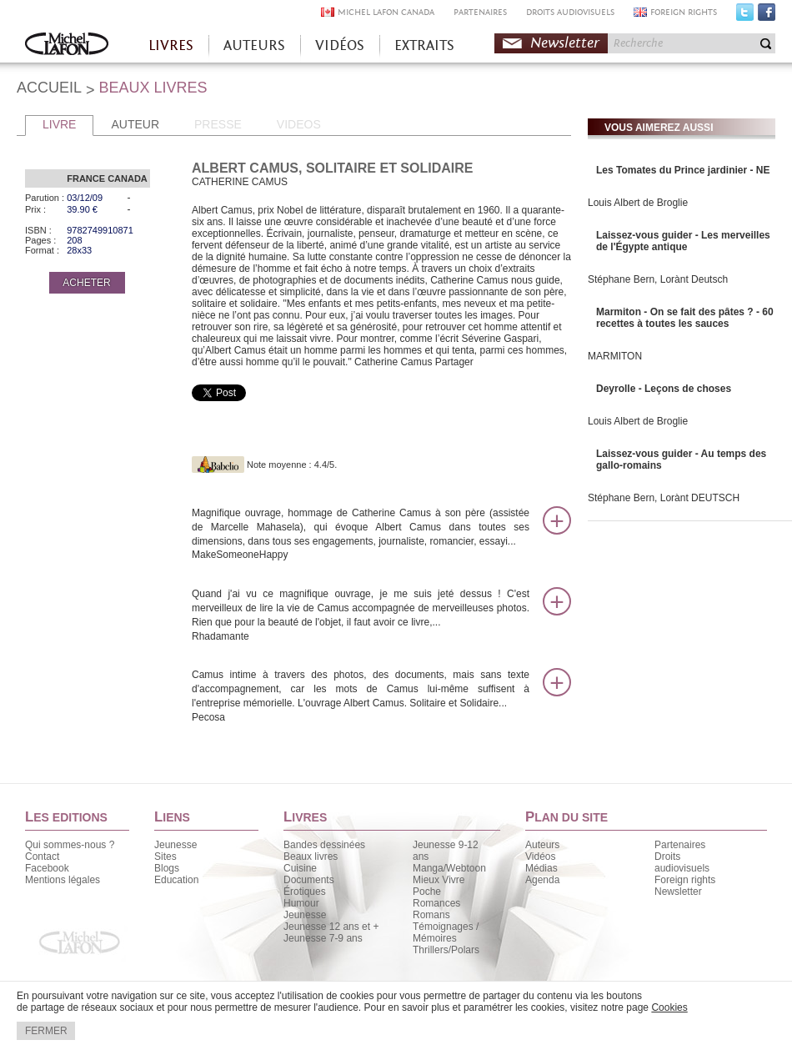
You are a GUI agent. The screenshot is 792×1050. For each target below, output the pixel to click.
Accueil (66, 45)
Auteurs (542, 845)
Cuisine (300, 868)
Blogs (166, 868)
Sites (165, 856)
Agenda (542, 880)
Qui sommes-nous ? (69, 845)
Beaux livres (310, 856)
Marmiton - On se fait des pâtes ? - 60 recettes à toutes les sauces (685, 317)
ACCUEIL (49, 87)
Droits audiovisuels (681, 862)
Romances (436, 903)
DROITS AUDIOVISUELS (570, 12)
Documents (308, 880)
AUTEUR (135, 124)
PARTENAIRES (480, 12)
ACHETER (86, 283)
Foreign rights (684, 880)
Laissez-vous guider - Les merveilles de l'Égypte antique (683, 241)
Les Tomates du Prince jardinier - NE (683, 170)
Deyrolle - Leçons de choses (663, 388)
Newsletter (564, 43)
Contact (42, 856)
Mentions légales (62, 880)
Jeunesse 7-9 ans (323, 938)
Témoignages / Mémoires (446, 932)
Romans (431, 915)
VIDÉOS (339, 45)
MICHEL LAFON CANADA (386, 12)
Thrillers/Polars (446, 950)
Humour (301, 903)
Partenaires (679, 845)
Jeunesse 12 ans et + (330, 926)
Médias (541, 868)
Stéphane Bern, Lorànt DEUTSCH (663, 498)
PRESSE (218, 124)
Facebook (766, 15)
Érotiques (304, 891)
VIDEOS (299, 124)
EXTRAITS (424, 45)
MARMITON (615, 356)
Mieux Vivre (438, 880)
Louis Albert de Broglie (638, 202)
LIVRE (59, 124)
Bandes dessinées (324, 845)
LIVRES (170, 45)
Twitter (745, 15)
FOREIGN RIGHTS (683, 12)
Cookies (669, 1007)
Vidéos (540, 856)
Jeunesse (175, 845)
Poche (427, 891)
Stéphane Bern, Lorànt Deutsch (658, 279)
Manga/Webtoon (449, 868)
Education (176, 880)
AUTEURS (254, 45)
